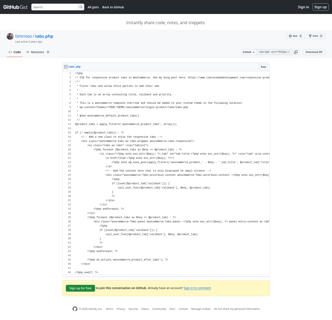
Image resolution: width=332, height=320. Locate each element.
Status (145, 309)
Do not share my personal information (237, 309)
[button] (295, 52)
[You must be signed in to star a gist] (296, 36)
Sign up (320, 7)
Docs (172, 309)
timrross (23, 36)
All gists (93, 7)
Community (159, 309)
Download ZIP (314, 52)
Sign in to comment (197, 288)
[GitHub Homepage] (74, 309)
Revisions (38, 52)
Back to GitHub (113, 7)
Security (133, 309)
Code (14, 52)
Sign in (303, 7)
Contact (183, 309)
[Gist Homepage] (15, 7)
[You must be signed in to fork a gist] (316, 36)
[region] (166, 173)
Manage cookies (200, 309)
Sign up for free (80, 288)
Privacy (121, 309)
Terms (109, 309)
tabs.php (44, 36)
